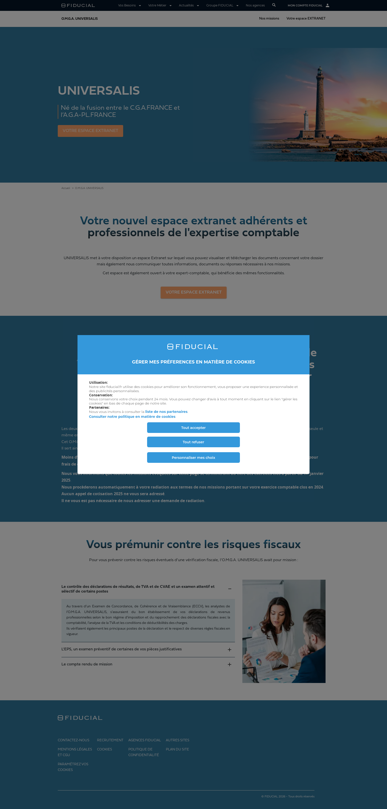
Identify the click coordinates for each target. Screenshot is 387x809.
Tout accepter (193, 428)
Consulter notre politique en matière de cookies (132, 416)
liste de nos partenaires (166, 411)
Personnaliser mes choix (193, 457)
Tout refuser (193, 442)
